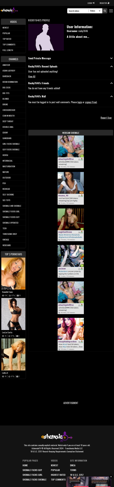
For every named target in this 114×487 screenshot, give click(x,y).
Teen (4, 228)
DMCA (72, 465)
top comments (58, 479)
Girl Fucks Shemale (11, 143)
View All (31, 76)
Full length (8, 50)
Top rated (7, 38)
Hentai (5, 155)
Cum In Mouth (9, 115)
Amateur (6, 64)
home (25, 465)
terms (73, 470)
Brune (5, 104)
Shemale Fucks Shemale (34, 479)
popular (55, 470)
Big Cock (6, 87)
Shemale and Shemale (12, 205)
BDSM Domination (10, 81)
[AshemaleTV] (9, 10)
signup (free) (91, 102)
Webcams (7, 245)
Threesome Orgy (10, 233)
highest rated (58, 474)
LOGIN (91, 3)
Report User (106, 117)
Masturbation (9, 166)
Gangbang (7, 138)
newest (54, 465)
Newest (6, 27)
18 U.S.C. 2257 (77, 474)
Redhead (6, 188)
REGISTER (105, 3)
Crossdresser (9, 109)
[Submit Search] (104, 10)
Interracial (8, 160)
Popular (6, 33)
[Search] (79, 10)
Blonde (6, 98)
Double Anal (8, 126)
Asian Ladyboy (9, 70)
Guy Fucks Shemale (11, 149)
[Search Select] (95, 10)
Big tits (6, 93)
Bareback (7, 76)
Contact (74, 479)
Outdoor (7, 177)
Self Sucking (8, 194)
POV (4, 183)
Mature (6, 171)
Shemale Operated (10, 222)
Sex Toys (6, 200)
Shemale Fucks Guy (11, 217)
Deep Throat (8, 121)
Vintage (6, 239)
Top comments (9, 44)
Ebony (5, 132)
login (79, 102)
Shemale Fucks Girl (11, 211)
